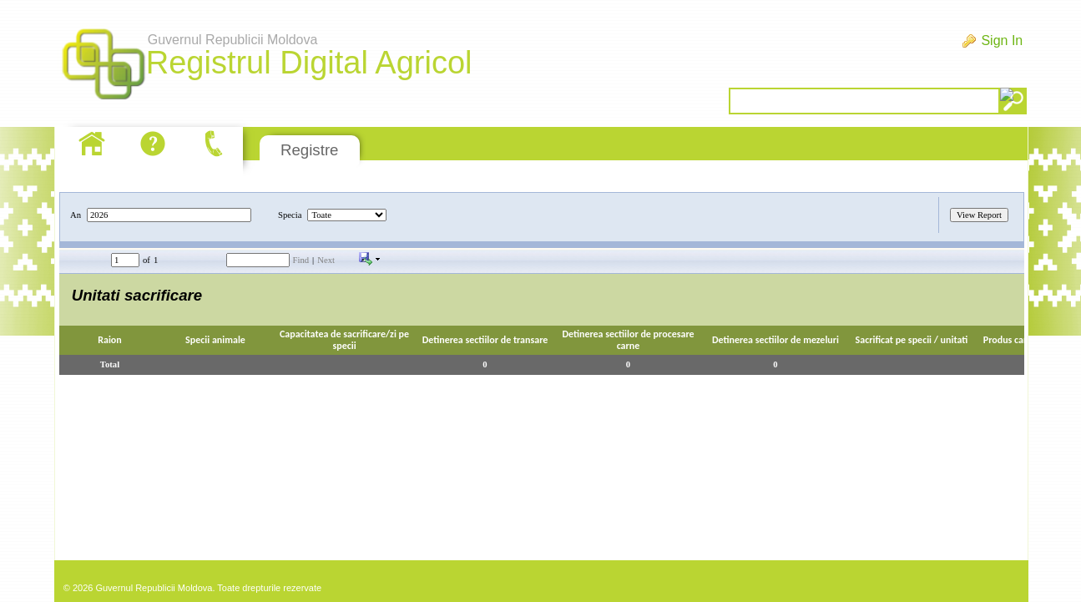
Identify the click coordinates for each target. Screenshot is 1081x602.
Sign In (1002, 40)
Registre (309, 150)
